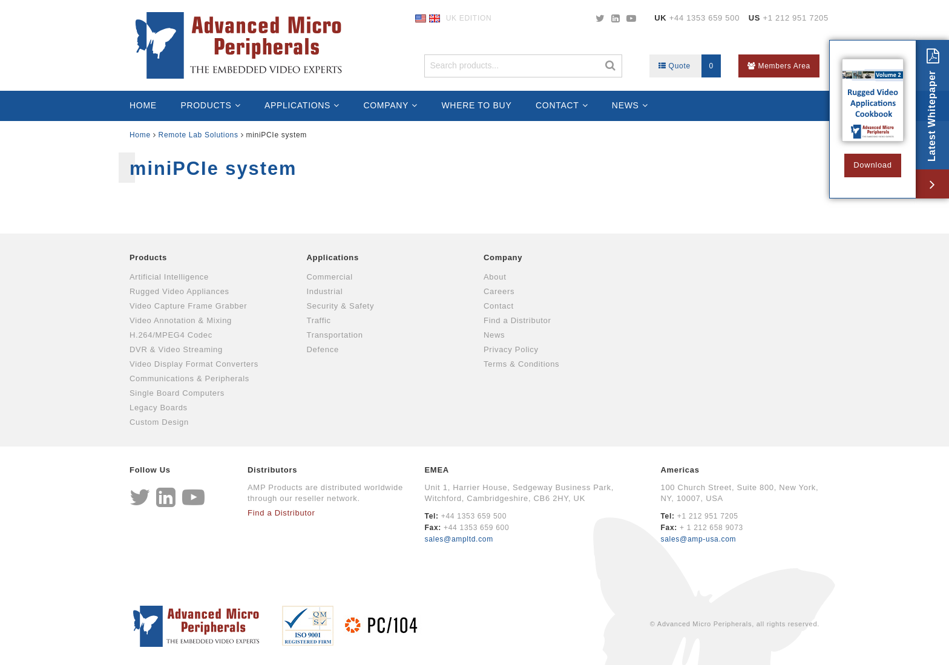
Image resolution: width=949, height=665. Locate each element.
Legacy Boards (159, 407)
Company (386, 105)
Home (143, 105)
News (625, 105)
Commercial (330, 276)
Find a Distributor (517, 320)
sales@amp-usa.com (698, 539)
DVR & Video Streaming (176, 349)
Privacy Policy (511, 349)
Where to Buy (476, 105)
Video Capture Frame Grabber (188, 305)
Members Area (778, 66)
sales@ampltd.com (459, 539)
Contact (557, 105)
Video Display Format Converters (194, 364)
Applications (297, 105)
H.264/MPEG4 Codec (171, 334)
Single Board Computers (177, 393)
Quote (689, 65)
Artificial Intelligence (169, 276)
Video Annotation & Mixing (181, 320)
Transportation (335, 334)
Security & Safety (341, 305)
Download (872, 164)
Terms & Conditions (521, 364)
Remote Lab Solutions (198, 135)
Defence (323, 349)
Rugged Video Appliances (179, 291)
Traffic (319, 320)
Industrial (325, 291)
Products (205, 105)
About (495, 276)
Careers (499, 291)
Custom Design (159, 422)
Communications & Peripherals (189, 378)
